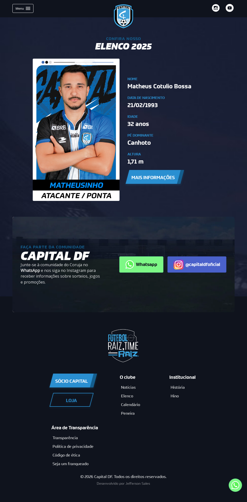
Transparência (65, 437)
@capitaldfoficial (197, 264)
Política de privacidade (73, 446)
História (178, 387)
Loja (71, 400)
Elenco (127, 396)
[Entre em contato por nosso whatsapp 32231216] (235, 485)
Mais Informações (153, 177)
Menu (23, 8)
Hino (175, 396)
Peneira (128, 413)
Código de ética (66, 455)
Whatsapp (141, 264)
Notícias (128, 387)
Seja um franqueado (71, 463)
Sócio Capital (71, 381)
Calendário (130, 404)
